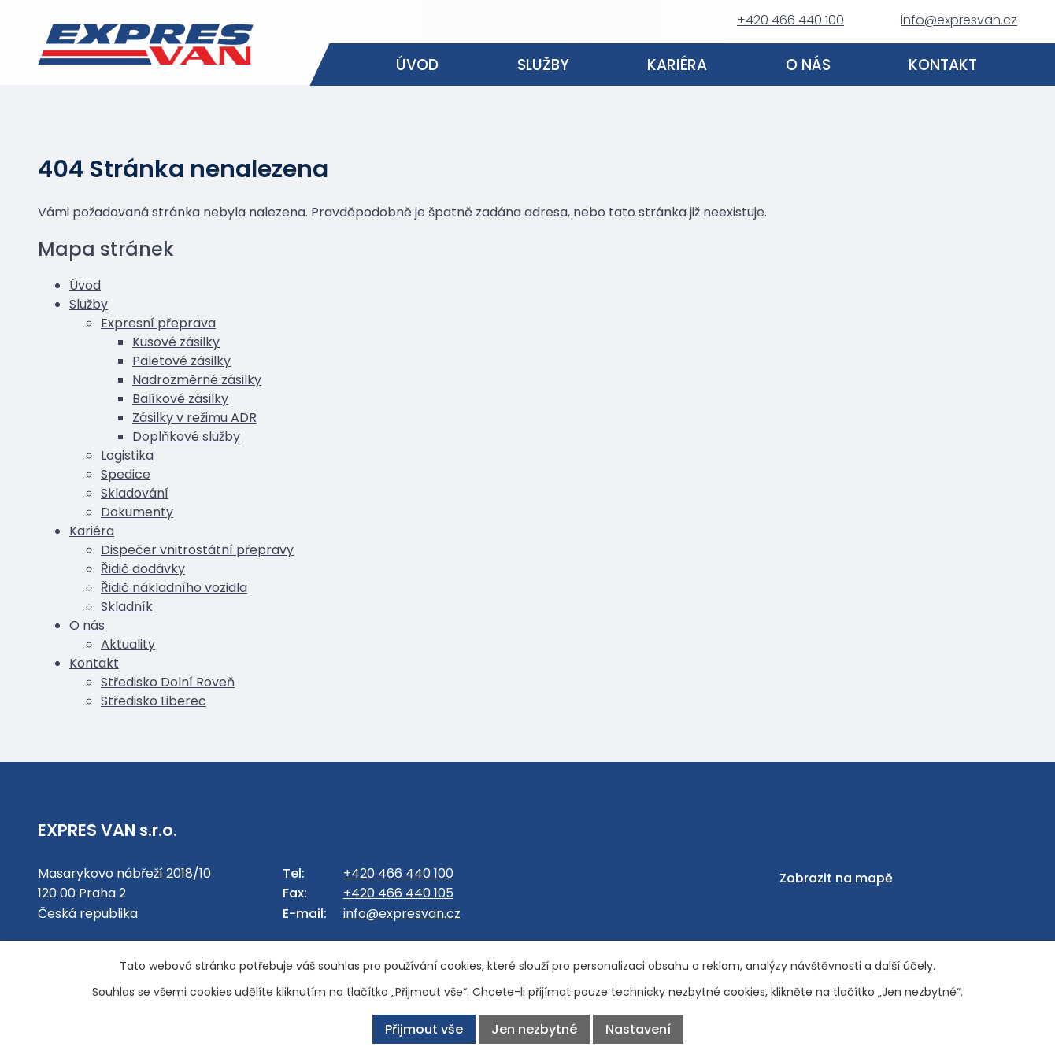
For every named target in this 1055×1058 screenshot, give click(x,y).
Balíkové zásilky (180, 399)
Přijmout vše (424, 1029)
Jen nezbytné (534, 1029)
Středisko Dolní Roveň (168, 682)
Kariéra (677, 65)
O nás (808, 65)
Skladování (134, 493)
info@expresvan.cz (959, 20)
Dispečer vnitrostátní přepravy (197, 550)
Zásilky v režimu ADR (194, 418)
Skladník (127, 606)
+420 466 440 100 (790, 20)
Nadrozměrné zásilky (196, 380)
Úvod (417, 65)
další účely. (905, 966)
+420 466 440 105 (398, 893)
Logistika (127, 455)
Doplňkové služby (186, 436)
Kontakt (943, 65)
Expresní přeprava (158, 323)
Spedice (125, 474)
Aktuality (128, 644)
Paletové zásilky (181, 361)
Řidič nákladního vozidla (174, 588)
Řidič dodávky (143, 569)
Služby (543, 65)
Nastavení (638, 1029)
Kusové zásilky (176, 342)
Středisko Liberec (153, 701)
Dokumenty (137, 512)
